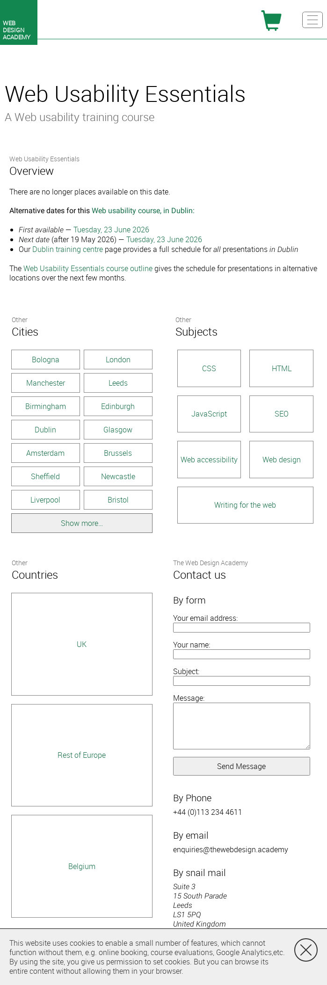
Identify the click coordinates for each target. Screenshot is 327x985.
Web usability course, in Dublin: (143, 210)
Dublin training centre (67, 249)
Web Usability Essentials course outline (88, 268)
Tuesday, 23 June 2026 (111, 229)
